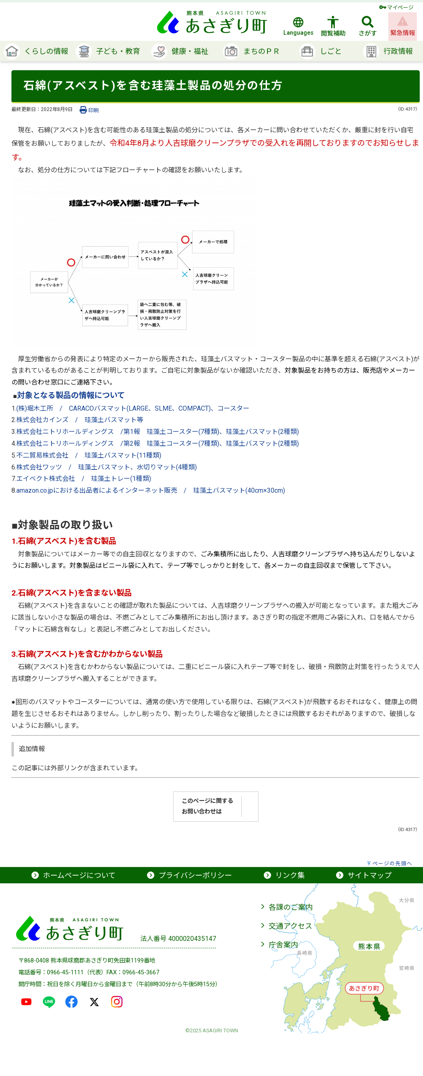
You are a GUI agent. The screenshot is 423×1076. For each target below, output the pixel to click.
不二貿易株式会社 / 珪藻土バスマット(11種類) (88, 455)
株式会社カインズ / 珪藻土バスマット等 (79, 420)
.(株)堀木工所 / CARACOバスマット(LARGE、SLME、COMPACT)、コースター (132, 408)
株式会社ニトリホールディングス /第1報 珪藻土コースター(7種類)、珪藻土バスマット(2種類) (157, 432)
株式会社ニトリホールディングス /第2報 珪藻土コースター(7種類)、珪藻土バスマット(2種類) (157, 443)
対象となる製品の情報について (71, 395)
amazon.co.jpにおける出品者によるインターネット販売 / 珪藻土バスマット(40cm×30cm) (150, 490)
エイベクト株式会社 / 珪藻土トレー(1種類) (83, 478)
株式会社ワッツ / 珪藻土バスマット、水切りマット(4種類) (106, 467)
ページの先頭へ (392, 863)
